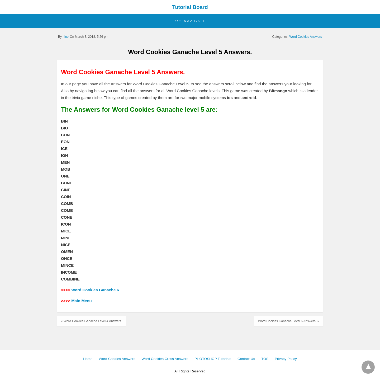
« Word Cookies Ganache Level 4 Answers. (91, 321)
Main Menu (81, 300)
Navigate (195, 21)
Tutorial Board (190, 7)
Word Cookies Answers (305, 37)
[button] (190, 21)
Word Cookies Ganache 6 (95, 290)
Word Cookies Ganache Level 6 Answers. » (288, 321)
